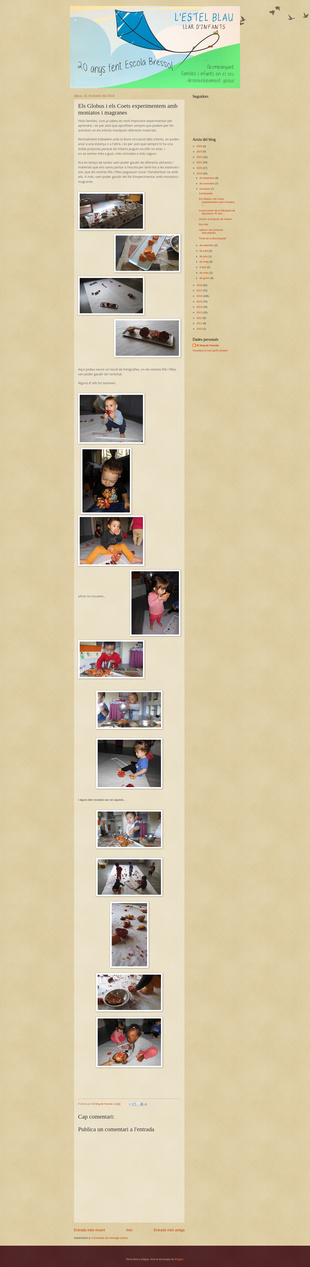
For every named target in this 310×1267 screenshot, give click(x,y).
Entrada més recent (89, 1230)
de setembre (206, 245)
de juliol (204, 250)
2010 (200, 328)
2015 (200, 301)
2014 (200, 306)
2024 (200, 146)
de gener (204, 278)
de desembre (207, 177)
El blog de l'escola (208, 345)
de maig (204, 261)
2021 (200, 162)
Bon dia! (203, 224)
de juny (203, 256)
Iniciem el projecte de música (215, 219)
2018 (200, 285)
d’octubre (205, 188)
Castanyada (206, 193)
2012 (200, 317)
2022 (200, 157)
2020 (200, 167)
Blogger (179, 1259)
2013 (200, 312)
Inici (129, 1230)
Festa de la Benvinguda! (212, 238)
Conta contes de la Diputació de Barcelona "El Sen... (217, 212)
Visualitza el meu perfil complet (210, 350)
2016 (200, 296)
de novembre (207, 183)
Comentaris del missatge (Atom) (109, 1237)
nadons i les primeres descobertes (211, 231)
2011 (200, 323)
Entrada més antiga (169, 1230)
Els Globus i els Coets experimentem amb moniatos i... (217, 201)
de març (204, 272)
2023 (200, 151)
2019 (200, 173)
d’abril (203, 267)
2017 (200, 290)
